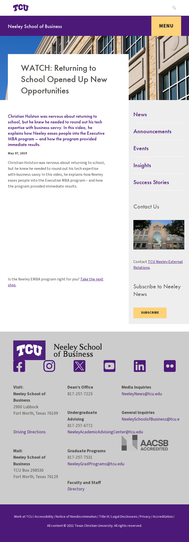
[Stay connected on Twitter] (79, 366)
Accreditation (163, 516)
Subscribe (150, 312)
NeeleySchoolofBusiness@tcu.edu (153, 419)
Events (141, 148)
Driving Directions (29, 432)
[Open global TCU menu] (43, 8)
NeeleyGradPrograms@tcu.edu (95, 464)
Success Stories (151, 182)
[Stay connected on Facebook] (19, 366)
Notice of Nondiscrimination (76, 516)
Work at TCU (23, 516)
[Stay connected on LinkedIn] (140, 366)
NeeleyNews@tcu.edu (142, 394)
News (140, 114)
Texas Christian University (93, 525)
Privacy (145, 516)
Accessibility (44, 516)
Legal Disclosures (124, 516)
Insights (142, 165)
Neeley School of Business (35, 26)
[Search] (173, 8)
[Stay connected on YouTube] (109, 366)
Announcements (152, 131)
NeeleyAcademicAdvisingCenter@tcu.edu (105, 432)
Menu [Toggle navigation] (166, 25)
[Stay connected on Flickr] (170, 366)
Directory (75, 489)
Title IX (104, 516)
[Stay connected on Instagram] (49, 366)
